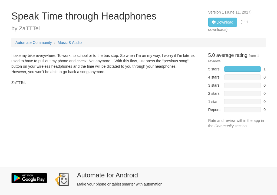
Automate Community (33, 42)
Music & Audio (70, 42)
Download (222, 22)
